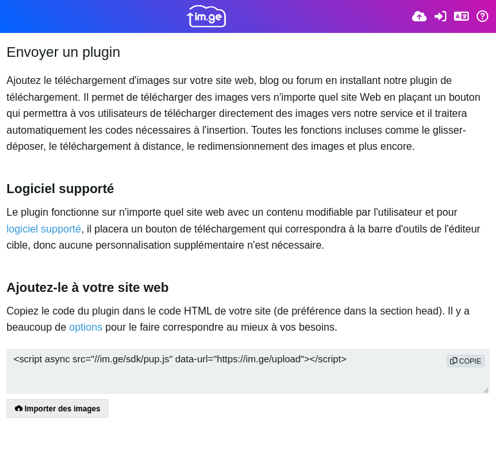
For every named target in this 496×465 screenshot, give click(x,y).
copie (465, 361)
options (86, 327)
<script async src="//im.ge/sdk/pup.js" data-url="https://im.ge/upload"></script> (248, 371)
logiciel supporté (43, 228)
